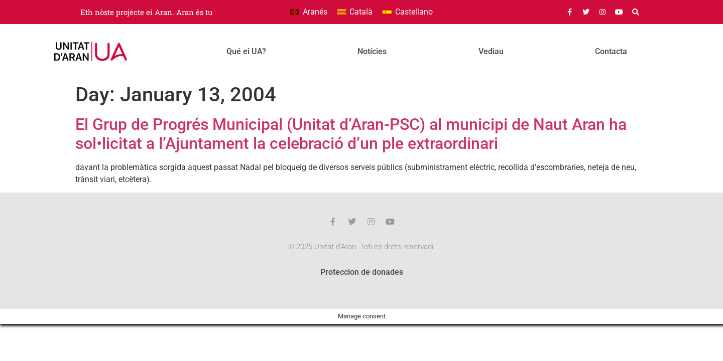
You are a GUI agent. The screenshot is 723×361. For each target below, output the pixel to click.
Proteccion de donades (361, 272)
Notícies (372, 51)
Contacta (611, 51)
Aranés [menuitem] (315, 12)
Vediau (491, 51)
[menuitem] (308, 12)
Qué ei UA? (246, 51)
